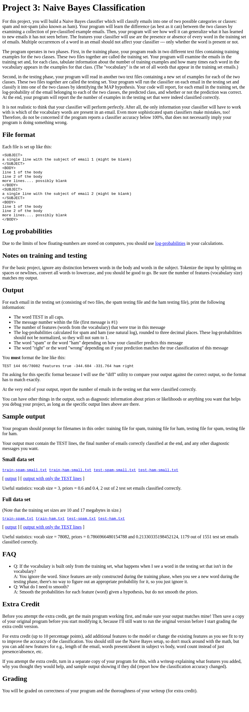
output (11, 493)
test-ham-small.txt (158, 485)
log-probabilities (170, 257)
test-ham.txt (111, 534)
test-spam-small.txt (115, 485)
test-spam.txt (81, 534)
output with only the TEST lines (52, 493)
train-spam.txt (17, 534)
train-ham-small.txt (70, 485)
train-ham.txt (50, 534)
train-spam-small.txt (24, 485)
